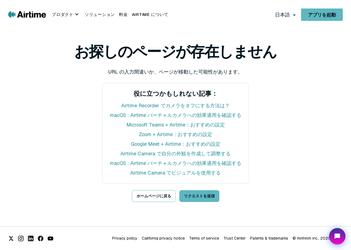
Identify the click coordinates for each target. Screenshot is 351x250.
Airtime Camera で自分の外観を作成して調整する (175, 153)
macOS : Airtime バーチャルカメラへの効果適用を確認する (175, 115)
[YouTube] (50, 238)
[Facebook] (40, 238)
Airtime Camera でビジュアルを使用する (175, 173)
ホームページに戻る (154, 195)
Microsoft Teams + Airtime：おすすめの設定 (175, 125)
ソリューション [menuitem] (100, 14)
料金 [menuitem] (123, 14)
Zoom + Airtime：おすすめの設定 (175, 134)
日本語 (283, 15)
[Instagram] (21, 238)
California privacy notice (163, 238)
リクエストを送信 (199, 195)
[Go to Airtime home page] (27, 14)
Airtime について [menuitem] (150, 14)
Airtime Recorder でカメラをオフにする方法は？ (175, 105)
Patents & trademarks (269, 238)
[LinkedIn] (30, 238)
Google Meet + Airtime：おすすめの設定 (175, 144)
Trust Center (234, 238)
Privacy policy (124, 238)
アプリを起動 (322, 15)
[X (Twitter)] (11, 238)
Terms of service (204, 238)
